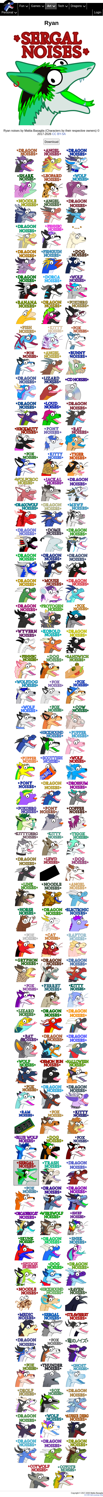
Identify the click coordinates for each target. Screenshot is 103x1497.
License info (98, 1495)
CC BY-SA (59, 134)
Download (51, 142)
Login (97, 12)
